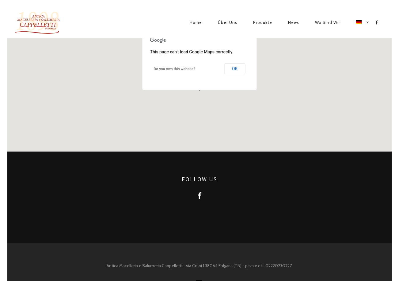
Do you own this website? (175, 69)
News (293, 22)
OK (235, 68)
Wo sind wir (327, 22)
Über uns (227, 22)
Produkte (262, 22)
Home (196, 22)
